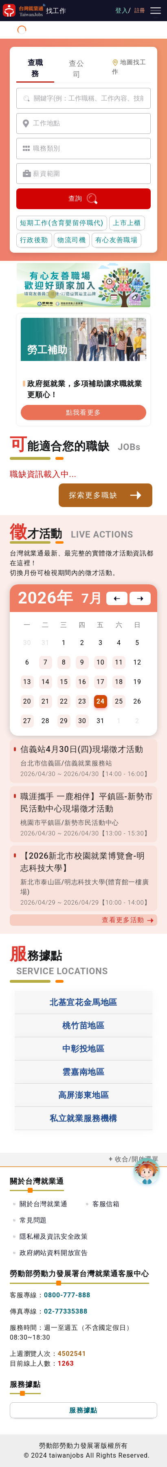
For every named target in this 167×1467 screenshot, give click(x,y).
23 (82, 701)
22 (64, 701)
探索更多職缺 (105, 495)
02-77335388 (66, 1311)
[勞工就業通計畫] (63, 292)
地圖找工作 (129, 67)
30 (82, 721)
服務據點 (83, 1410)
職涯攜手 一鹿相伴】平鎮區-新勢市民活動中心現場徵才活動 (86, 802)
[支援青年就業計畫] (72, 292)
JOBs (129, 447)
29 (64, 721)
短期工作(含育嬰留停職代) (61, 223)
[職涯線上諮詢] (116, 292)
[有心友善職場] (52, 294)
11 (119, 662)
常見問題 (33, 1220)
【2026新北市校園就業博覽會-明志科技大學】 (82, 862)
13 (27, 682)
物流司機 (71, 240)
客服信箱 (106, 1204)
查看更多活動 (128, 920)
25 (119, 701)
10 (101, 662)
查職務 (35, 68)
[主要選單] (155, 10)
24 (101, 701)
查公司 (76, 69)
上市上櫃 (127, 223)
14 (46, 682)
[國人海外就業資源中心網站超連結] (107, 292)
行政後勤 (34, 240)
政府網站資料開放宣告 (54, 1253)
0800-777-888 (67, 1295)
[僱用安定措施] (81, 292)
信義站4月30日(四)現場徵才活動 (81, 749)
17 (101, 682)
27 (27, 721)
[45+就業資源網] (99, 292)
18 (119, 682)
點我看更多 (83, 412)
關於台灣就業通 (44, 1204)
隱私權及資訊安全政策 (54, 1236)
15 (64, 682)
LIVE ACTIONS (102, 534)
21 (46, 701)
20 (27, 701)
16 (82, 682)
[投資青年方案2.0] (90, 292)
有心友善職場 (116, 240)
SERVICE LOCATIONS (62, 971)
